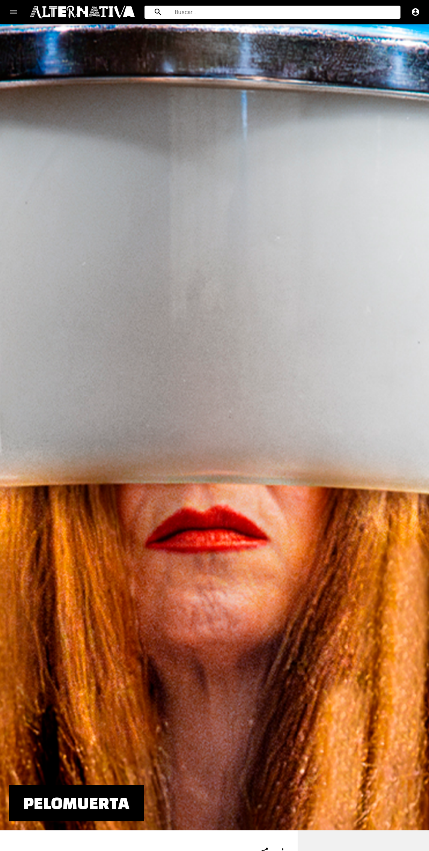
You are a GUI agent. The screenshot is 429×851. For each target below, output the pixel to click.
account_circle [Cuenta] (415, 12)
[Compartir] (265, 763)
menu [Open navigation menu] (13, 12)
